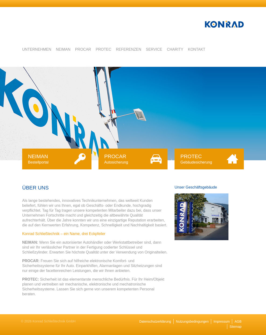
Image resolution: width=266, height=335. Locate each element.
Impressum (222, 321)
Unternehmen (36, 49)
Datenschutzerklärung (155, 321)
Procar (83, 49)
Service (154, 49)
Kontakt (196, 49)
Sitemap (236, 326)
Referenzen (128, 49)
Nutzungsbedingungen (192, 321)
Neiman (63, 49)
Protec (103, 49)
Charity (175, 49)
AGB (238, 321)
